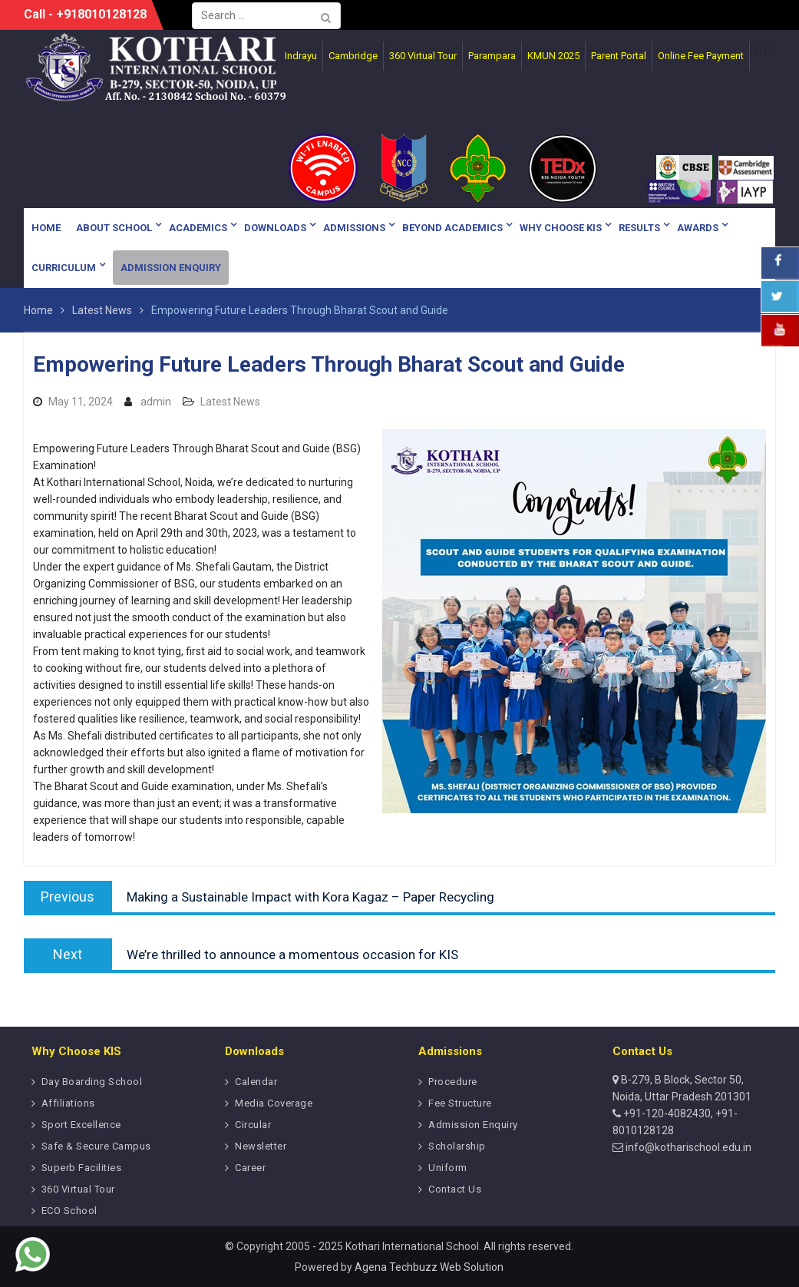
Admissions (354, 227)
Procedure (452, 1081)
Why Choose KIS (561, 227)
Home (46, 227)
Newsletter (260, 1146)
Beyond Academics (452, 227)
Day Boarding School (92, 1081)
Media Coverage (273, 1103)
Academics (198, 227)
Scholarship (457, 1146)
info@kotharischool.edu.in (687, 1147)
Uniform (447, 1167)
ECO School (69, 1210)
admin (155, 401)
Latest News (230, 401)
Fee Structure (460, 1103)
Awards (697, 227)
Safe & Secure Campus (96, 1146)
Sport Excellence (81, 1124)
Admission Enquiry (171, 267)
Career (250, 1167)
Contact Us (454, 1189)
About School (114, 227)
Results (639, 227)
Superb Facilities (81, 1167)
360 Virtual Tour (78, 1189)
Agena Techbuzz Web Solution (429, 1267)
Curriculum (63, 267)
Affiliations (68, 1103)
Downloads (275, 227)
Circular (253, 1124)
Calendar (256, 1081)
